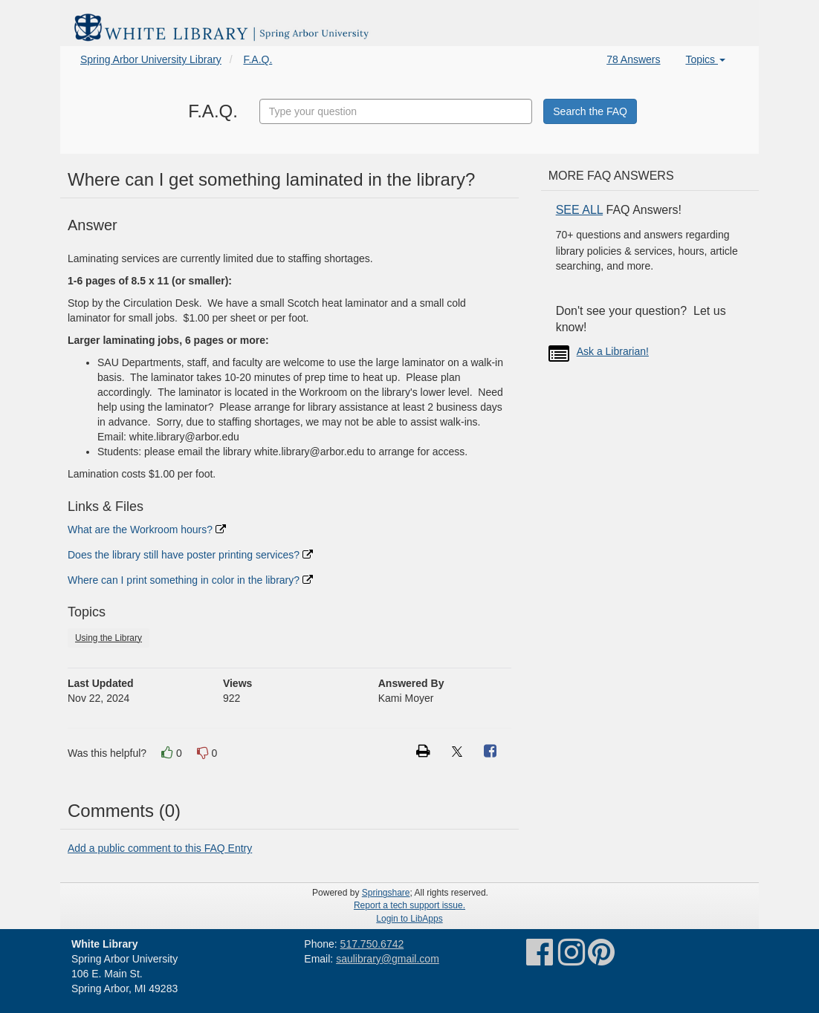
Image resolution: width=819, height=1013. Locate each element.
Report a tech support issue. (409, 905)
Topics (705, 59)
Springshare (386, 892)
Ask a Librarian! (613, 351)
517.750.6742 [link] (372, 944)
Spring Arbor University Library (150, 59)
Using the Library (108, 638)
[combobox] (396, 111)
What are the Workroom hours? (147, 529)
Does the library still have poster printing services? (190, 555)
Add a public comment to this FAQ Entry (160, 848)
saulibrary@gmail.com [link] (387, 959)
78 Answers (633, 59)
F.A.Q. (257, 59)
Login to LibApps (409, 918)
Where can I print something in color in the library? (190, 580)
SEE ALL (579, 209)
